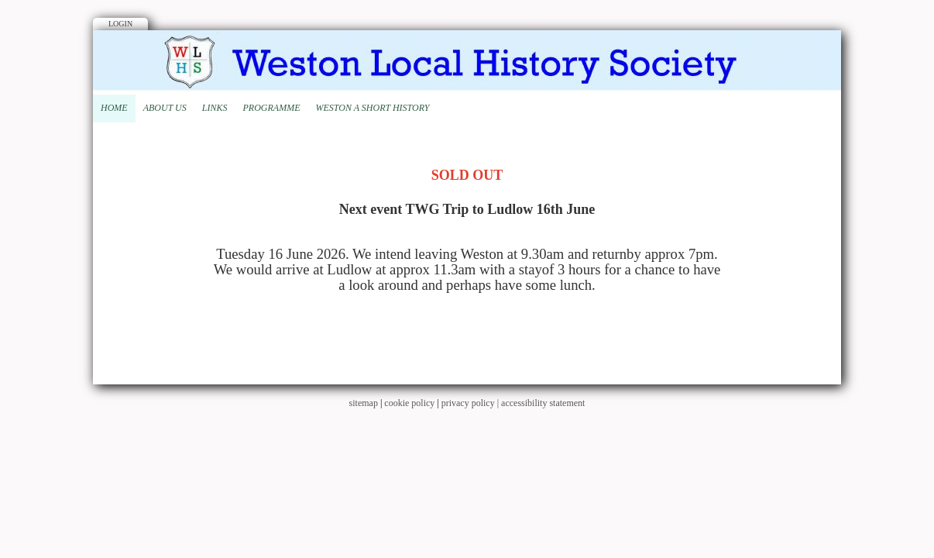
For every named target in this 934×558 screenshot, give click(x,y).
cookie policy (409, 403)
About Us (165, 107)
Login (120, 23)
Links (215, 107)
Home (114, 107)
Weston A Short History (372, 107)
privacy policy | (471, 403)
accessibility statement (543, 403)
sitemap (363, 403)
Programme (271, 107)
